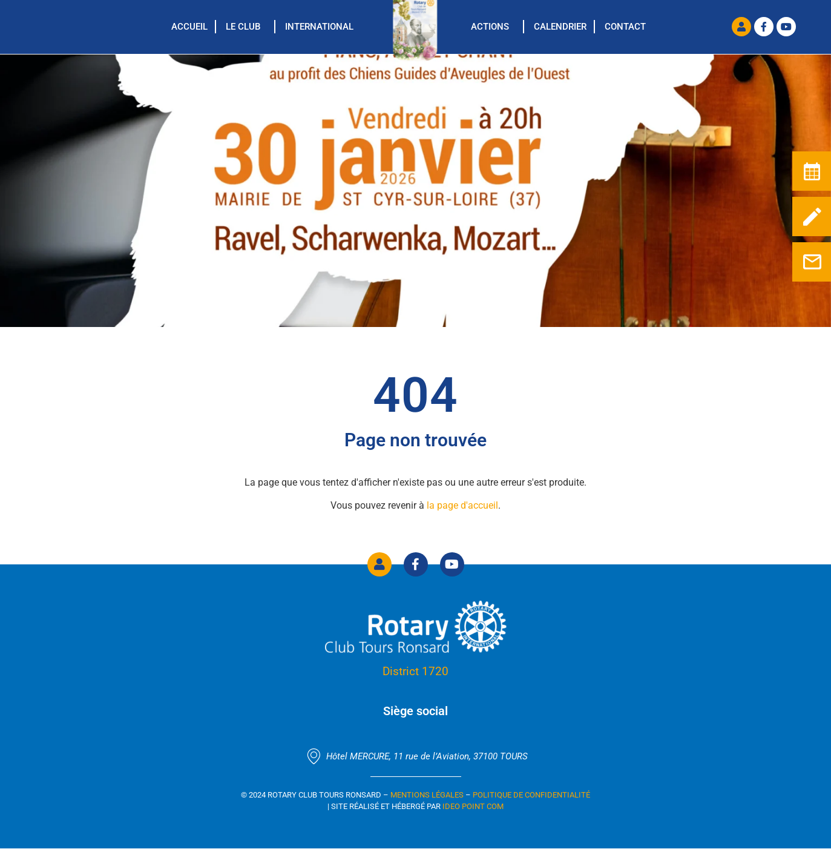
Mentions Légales (427, 794)
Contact (625, 26)
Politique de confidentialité (531, 794)
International (319, 26)
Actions (490, 26)
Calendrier (560, 26)
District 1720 (415, 671)
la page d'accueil (462, 505)
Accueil (189, 26)
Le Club (243, 26)
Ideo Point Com (473, 806)
